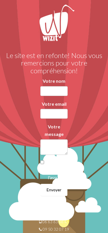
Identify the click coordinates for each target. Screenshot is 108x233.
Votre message (54, 130)
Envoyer (54, 189)
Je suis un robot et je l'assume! (57, 170)
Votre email (54, 104)
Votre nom (54, 81)
